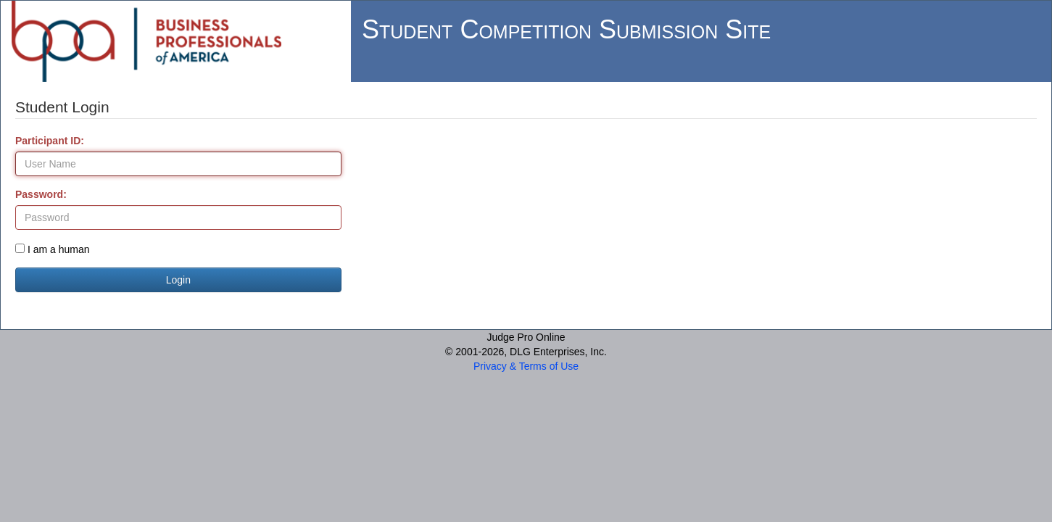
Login (178, 280)
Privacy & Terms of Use (526, 366)
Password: (41, 194)
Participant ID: (49, 140)
